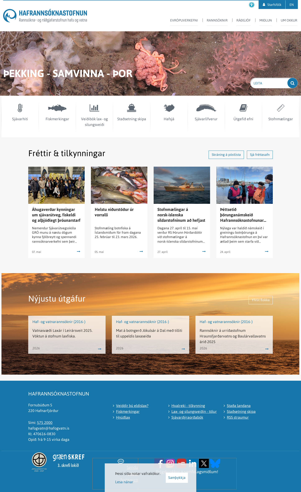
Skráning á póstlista (226, 154)
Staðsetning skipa (241, 411)
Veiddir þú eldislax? (132, 405)
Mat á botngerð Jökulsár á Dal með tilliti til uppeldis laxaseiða (149, 333)
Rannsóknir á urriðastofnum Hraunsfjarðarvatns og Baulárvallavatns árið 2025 (233, 336)
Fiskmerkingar (128, 411)
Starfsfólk (274, 4)
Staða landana (239, 405)
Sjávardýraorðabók (187, 417)
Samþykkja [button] (176, 478)
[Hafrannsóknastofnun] (45, 16)
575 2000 (44, 422)
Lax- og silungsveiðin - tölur (194, 411)
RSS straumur (238, 417)
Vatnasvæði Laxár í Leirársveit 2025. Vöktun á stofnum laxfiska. (62, 333)
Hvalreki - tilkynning (188, 405)
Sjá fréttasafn (260, 154)
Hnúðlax (123, 417)
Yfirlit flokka (261, 300)
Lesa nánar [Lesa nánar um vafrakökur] (124, 482)
